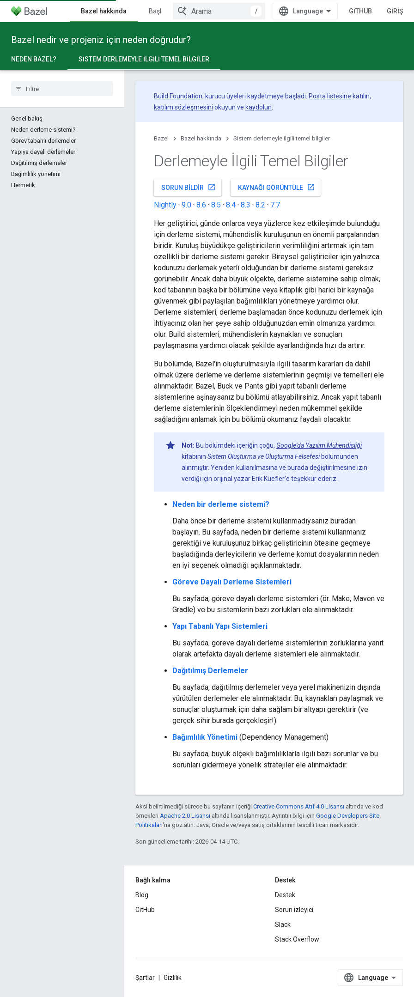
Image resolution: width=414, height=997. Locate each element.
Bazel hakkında (201, 138)
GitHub (360, 11)
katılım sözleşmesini (183, 107)
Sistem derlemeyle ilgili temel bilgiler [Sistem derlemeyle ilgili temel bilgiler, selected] (144, 59)
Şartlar (145, 977)
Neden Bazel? (33, 59)
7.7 (275, 205)
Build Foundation (178, 96)
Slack (283, 924)
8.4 (231, 205)
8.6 (201, 205)
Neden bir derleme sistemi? (220, 504)
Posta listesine (330, 96)
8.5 (216, 205)
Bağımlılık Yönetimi (204, 737)
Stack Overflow (297, 939)
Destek (285, 895)
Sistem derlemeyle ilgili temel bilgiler (281, 138)
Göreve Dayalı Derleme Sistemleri (232, 582)
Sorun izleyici (294, 909)
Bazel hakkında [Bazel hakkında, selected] (104, 11)
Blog (141, 895)
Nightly (165, 205)
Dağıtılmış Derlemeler (210, 670)
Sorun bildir (188, 187)
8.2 (260, 205)
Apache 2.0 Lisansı (185, 815)
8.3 (245, 205)
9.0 (186, 205)
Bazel (161, 138)
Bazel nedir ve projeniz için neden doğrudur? (101, 39)
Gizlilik (173, 977)
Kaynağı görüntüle (276, 187)
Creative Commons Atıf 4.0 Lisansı (298, 806)
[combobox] (219, 11)
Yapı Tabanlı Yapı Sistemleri (220, 626)
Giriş (395, 11)
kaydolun (258, 107)
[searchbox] (62, 88)
